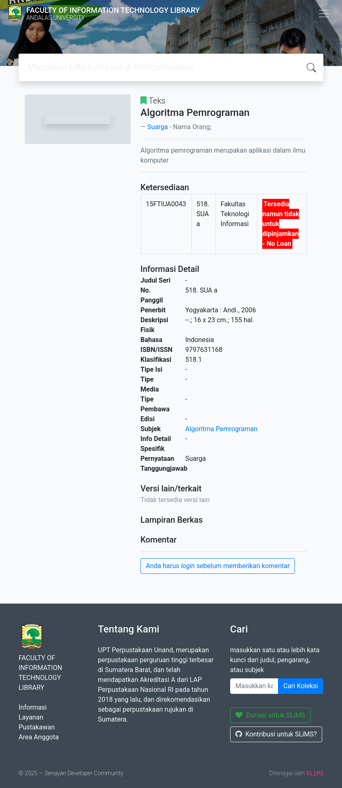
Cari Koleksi (300, 686)
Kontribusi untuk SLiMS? (276, 734)
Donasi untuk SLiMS (270, 715)
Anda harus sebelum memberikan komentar (218, 566)
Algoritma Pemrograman (221, 429)
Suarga (157, 127)
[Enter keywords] (254, 686)
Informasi (33, 707)
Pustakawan (37, 727)
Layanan (31, 717)
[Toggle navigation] (323, 13)
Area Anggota (39, 737)
